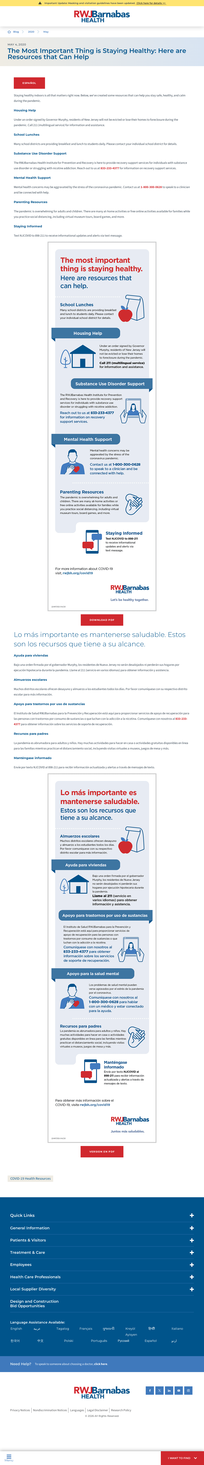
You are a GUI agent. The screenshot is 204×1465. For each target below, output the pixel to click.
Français (85, 1328)
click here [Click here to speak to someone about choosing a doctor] (100, 1363)
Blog (16, 31)
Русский (123, 1340)
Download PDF (102, 619)
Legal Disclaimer (97, 1409)
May (46, 31)
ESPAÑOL (29, 82)
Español (151, 1340)
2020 (31, 31)
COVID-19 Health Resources (30, 1177)
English (16, 1328)
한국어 (15, 1340)
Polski (68, 1340)
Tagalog (62, 1328)
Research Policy (121, 1409)
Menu (9, 1458)
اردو (174, 1340)
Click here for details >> (151, 3)
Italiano (177, 1328)
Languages (77, 1409)
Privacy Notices (20, 1409)
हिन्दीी (151, 1328)
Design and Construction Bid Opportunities (34, 1302)
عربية (37, 1328)
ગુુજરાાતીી (109, 1328)
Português (99, 1340)
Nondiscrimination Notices (50, 1409)
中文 (40, 1340)
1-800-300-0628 (151, 187)
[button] (182, 1458)
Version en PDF (102, 1150)
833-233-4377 (110, 168)
